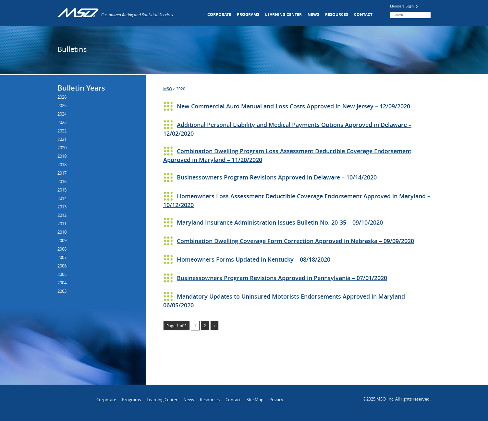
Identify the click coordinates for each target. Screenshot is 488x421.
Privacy (276, 399)
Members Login (404, 6)
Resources (336, 14)
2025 (62, 105)
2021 (62, 139)
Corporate (219, 14)
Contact (363, 14)
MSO (167, 88)
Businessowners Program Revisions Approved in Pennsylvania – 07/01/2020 (282, 278)
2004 (62, 283)
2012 (62, 215)
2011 (62, 224)
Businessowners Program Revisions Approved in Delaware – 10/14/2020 (277, 177)
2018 (62, 164)
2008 (62, 249)
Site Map (255, 399)
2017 (62, 173)
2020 (62, 148)
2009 (62, 240)
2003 (62, 291)
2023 (62, 122)
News (313, 14)
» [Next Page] (214, 325)
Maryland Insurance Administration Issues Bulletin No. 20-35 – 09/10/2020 (280, 222)
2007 (62, 257)
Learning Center (283, 14)
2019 (62, 156)
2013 (62, 207)
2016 (62, 181)
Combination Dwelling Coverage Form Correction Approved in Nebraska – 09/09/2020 (295, 241)
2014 (62, 198)
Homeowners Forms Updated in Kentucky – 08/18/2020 (253, 259)
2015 (62, 190)
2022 (62, 131)
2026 (62, 97)
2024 (62, 114)
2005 (62, 274)
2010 (62, 232)
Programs (248, 14)
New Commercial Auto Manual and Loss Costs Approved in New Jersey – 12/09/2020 (293, 106)
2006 (62, 266)
